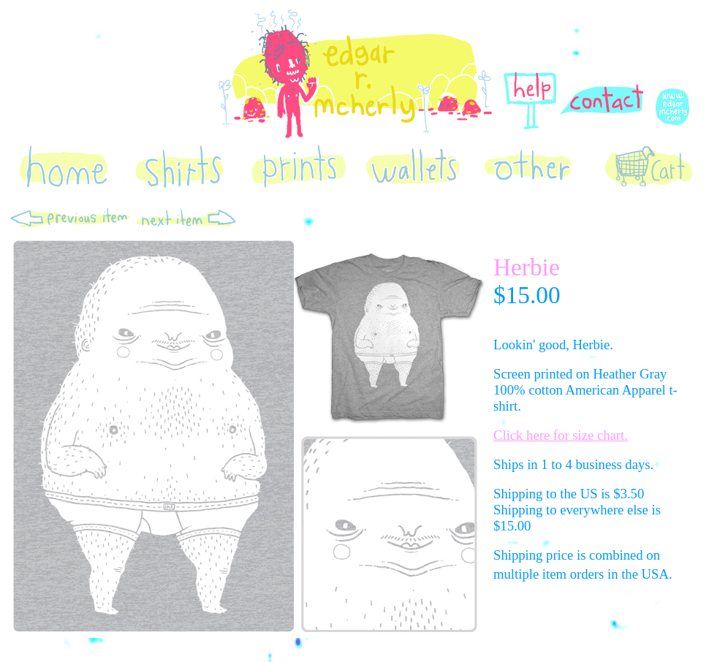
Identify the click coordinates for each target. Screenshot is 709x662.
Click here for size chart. (560, 435)
